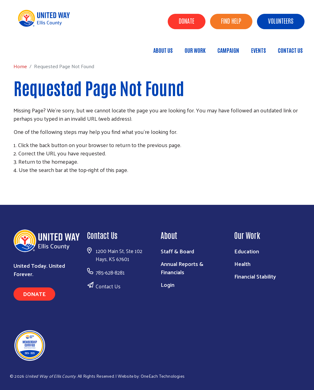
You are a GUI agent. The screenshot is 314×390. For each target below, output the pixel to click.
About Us (163, 50)
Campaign (228, 50)
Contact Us (290, 50)
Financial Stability (255, 276)
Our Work (195, 50)
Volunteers (280, 21)
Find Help (231, 21)
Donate (186, 21)
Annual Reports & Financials (182, 268)
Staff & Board (177, 251)
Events (258, 50)
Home (36, 47)
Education (246, 251)
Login (167, 284)
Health (242, 263)
